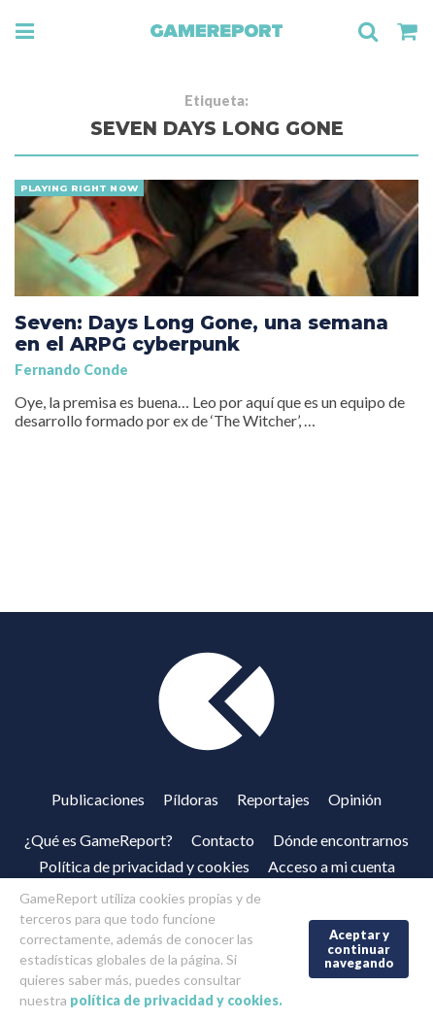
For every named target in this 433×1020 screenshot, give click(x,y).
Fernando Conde (71, 369)
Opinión (355, 799)
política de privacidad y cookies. (176, 1000)
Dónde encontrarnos (341, 840)
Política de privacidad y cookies (144, 866)
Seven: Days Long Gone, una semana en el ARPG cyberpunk (201, 333)
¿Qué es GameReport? (98, 840)
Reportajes (273, 799)
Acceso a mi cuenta (331, 866)
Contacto (222, 840)
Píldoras (190, 799)
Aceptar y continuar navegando (359, 948)
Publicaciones (98, 799)
